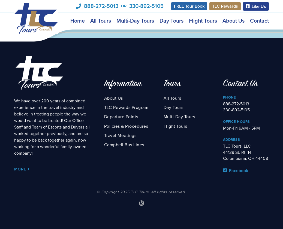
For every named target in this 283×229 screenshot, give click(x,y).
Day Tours (171, 20)
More (22, 169)
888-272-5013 (101, 6)
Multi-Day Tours (135, 20)
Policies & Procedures (126, 126)
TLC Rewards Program (126, 107)
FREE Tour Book (189, 6)
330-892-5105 (146, 6)
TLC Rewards (225, 6)
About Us (233, 20)
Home (77, 20)
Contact (259, 20)
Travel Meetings (120, 135)
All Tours (100, 20)
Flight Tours (203, 20)
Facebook (235, 170)
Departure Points (121, 117)
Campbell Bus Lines (124, 145)
